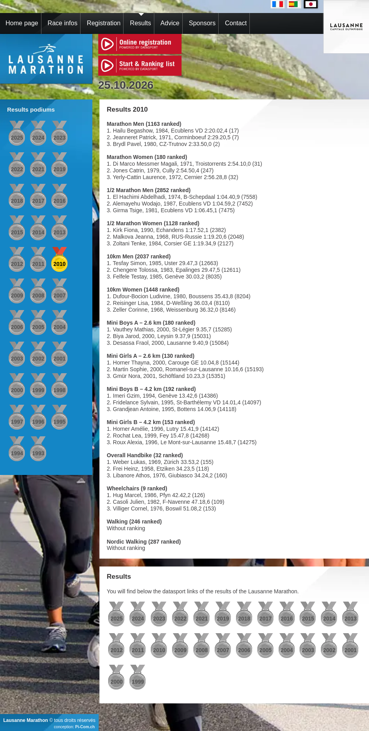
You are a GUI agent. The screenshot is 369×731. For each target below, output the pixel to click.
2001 (59, 358)
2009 (17, 295)
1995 (59, 422)
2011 (38, 264)
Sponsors (202, 23)
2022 (17, 169)
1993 (38, 453)
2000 (17, 390)
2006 (17, 327)
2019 (59, 169)
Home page (22, 23)
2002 (38, 358)
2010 (59, 264)
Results (140, 23)
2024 (38, 138)
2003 (17, 358)
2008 (38, 295)
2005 (38, 327)
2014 (38, 232)
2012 (17, 264)
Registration (103, 23)
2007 (59, 295)
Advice (170, 23)
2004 (59, 327)
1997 (17, 422)
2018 (17, 201)
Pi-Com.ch (85, 727)
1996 (38, 422)
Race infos (63, 23)
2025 (17, 138)
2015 (17, 232)
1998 (59, 390)
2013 (59, 232)
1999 (38, 390)
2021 (38, 169)
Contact (236, 23)
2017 (38, 201)
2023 (59, 138)
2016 (59, 201)
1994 (17, 453)
